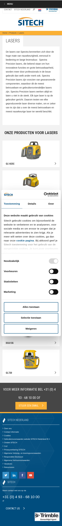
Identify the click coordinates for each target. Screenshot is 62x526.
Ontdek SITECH (9, 443)
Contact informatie (10, 432)
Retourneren (8, 467)
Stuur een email (31, 405)
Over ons (7, 428)
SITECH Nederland (22, 10)
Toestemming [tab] (12, 203)
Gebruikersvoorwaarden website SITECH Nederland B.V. (26, 439)
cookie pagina (25, 240)
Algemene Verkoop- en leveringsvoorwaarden (21, 453)
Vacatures (7, 464)
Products (13, 33)
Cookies (6, 436)
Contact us (15, 508)
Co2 (4, 446)
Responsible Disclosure (12, 457)
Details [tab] (32, 203)
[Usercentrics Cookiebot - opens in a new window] (44, 194)
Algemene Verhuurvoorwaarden (16, 460)
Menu (8, 4)
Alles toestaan (31, 306)
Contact (8, 10)
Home (4, 33)
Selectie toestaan (31, 317)
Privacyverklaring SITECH (13, 450)
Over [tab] (51, 203)
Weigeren (31, 328)
